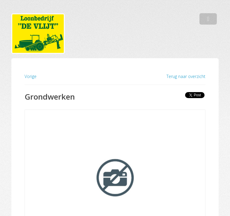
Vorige (31, 76)
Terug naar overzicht (186, 76)
